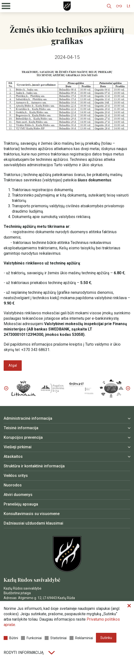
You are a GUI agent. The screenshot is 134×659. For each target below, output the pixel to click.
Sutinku (106, 638)
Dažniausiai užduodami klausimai (33, 523)
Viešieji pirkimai (17, 447)
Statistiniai (56, 638)
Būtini (11, 638)
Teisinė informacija (21, 428)
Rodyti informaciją (29, 652)
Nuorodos (13, 485)
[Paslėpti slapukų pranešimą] (129, 606)
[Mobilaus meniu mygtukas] (6, 6)
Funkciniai (31, 638)
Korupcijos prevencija (23, 437)
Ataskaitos (13, 456)
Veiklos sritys (16, 475)
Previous (6, 388)
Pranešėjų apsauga (21, 504)
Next (127, 388)
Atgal (13, 365)
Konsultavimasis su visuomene (32, 513)
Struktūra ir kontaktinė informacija (34, 466)
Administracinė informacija (28, 418)
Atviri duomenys (18, 494)
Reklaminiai (81, 638)
